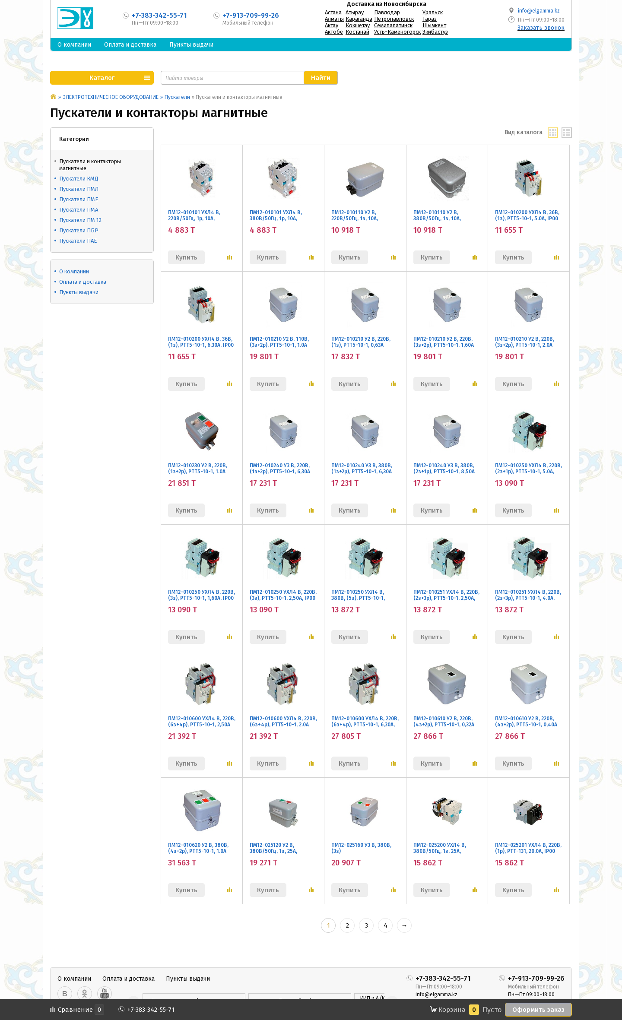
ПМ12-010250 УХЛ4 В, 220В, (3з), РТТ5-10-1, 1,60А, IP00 (201, 595)
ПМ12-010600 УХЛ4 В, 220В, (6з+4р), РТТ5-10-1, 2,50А (201, 722)
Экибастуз (435, 32)
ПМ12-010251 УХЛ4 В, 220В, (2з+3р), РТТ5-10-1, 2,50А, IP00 (446, 598)
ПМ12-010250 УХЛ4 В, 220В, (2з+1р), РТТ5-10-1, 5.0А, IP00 (528, 471)
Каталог (101, 78)
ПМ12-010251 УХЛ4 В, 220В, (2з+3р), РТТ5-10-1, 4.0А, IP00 (528, 598)
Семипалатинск (393, 25)
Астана (333, 12)
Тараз (429, 19)
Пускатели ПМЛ (78, 189)
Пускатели (177, 97)
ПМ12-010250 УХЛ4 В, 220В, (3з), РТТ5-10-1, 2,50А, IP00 (283, 595)
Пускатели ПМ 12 (80, 220)
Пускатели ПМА (78, 209)
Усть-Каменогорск (397, 32)
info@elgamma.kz (539, 11)
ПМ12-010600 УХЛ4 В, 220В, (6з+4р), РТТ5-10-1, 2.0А (283, 722)
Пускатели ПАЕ (78, 241)
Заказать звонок (541, 28)
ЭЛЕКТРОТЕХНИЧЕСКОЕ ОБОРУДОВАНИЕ (111, 97)
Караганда (359, 19)
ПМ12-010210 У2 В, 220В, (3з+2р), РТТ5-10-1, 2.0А (524, 342)
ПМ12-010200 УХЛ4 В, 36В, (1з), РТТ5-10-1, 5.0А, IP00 (527, 215)
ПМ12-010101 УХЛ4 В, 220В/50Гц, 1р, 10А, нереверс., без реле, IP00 (200, 218)
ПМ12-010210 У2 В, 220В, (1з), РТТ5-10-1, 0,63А (360, 342)
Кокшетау (358, 25)
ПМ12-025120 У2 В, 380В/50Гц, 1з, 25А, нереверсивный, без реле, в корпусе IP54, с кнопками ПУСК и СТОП (283, 857)
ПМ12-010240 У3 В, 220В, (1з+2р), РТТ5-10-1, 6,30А (280, 468)
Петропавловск (394, 19)
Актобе (334, 32)
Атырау (355, 12)
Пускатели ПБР (78, 230)
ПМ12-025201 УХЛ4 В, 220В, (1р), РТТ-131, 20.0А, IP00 (528, 848)
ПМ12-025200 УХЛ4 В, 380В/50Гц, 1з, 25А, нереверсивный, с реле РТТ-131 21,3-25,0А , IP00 (443, 854)
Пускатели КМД (78, 178)
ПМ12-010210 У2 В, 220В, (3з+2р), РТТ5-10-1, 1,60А (443, 342)
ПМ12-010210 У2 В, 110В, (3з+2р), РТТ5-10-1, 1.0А (279, 342)
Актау (331, 25)
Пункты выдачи (191, 44)
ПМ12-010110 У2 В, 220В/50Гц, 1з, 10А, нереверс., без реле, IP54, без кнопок (364, 221)
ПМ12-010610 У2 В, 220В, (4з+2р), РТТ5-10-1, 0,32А (443, 722)
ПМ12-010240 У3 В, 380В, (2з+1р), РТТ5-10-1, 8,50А (444, 468)
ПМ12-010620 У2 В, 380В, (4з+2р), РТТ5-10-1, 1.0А (198, 848)
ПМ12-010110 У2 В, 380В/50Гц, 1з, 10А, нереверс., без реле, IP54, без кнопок (446, 221)
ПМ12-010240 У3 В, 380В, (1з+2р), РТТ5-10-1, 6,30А (361, 468)
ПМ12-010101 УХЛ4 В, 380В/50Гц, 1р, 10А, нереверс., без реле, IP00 (282, 218)
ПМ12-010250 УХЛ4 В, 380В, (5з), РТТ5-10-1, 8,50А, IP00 (358, 598)
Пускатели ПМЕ (78, 199)
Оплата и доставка (130, 44)
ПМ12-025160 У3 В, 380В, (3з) (361, 848)
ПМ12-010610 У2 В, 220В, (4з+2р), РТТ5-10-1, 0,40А (526, 722)
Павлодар (387, 12)
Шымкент (434, 25)
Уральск (432, 12)
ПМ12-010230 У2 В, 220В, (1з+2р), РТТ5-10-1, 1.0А (197, 468)
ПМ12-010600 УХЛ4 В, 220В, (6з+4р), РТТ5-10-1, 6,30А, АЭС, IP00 (365, 725)
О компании (74, 44)
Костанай (357, 32)
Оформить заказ (538, 1010)
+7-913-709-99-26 (250, 15)
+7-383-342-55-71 (159, 15)
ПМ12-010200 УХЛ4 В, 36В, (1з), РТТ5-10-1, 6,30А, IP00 (201, 342)
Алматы (334, 19)
